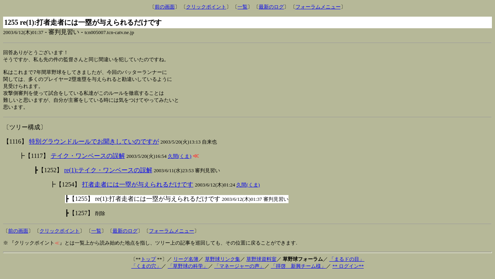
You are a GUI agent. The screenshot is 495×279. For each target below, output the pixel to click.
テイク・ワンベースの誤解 (88, 160)
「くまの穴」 (146, 270)
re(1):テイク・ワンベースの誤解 (108, 174)
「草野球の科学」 (188, 270)
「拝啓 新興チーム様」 (298, 270)
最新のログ (271, 7)
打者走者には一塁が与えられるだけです (137, 188)
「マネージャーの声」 (239, 270)
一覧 (242, 7)
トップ (148, 263)
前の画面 (165, 7)
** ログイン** (348, 270)
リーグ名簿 (185, 263)
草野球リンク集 (222, 263)
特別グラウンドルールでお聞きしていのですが (94, 145)
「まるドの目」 (346, 263)
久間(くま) (179, 160)
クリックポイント (206, 7)
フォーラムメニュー (318, 7)
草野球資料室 (261, 263)
